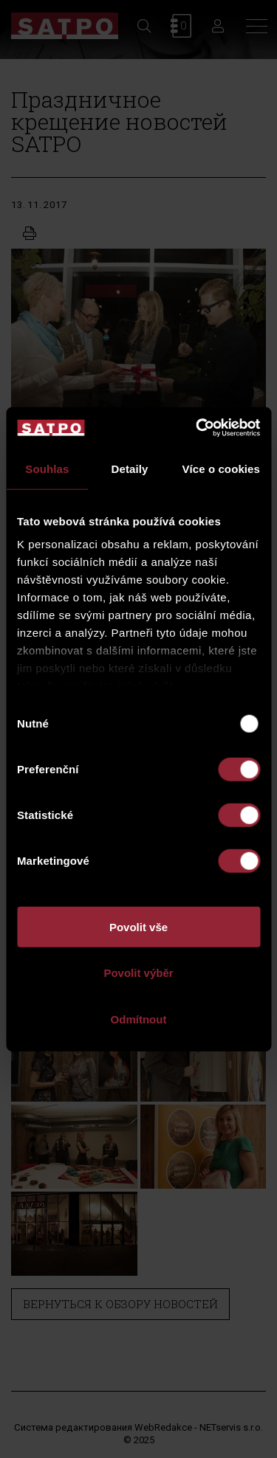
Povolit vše (138, 926)
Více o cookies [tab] (221, 468)
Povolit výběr (138, 973)
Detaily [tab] (130, 468)
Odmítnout (139, 1018)
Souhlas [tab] (47, 468)
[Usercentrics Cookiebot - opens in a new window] (197, 428)
